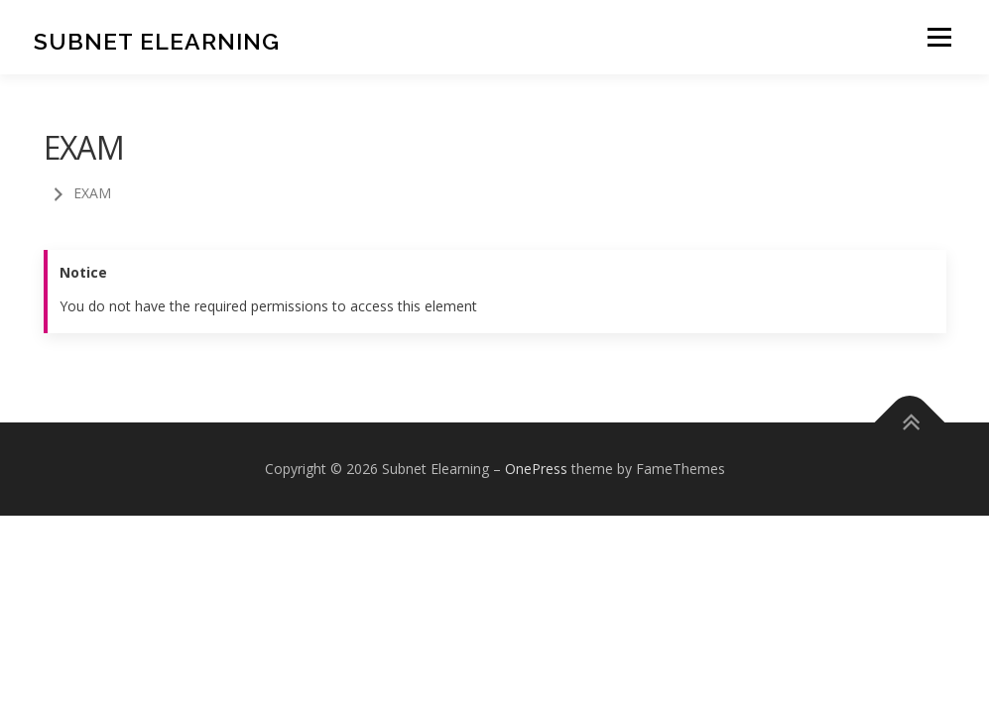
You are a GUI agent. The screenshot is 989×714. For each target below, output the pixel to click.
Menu (939, 37)
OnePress (536, 468)
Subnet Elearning (157, 40)
